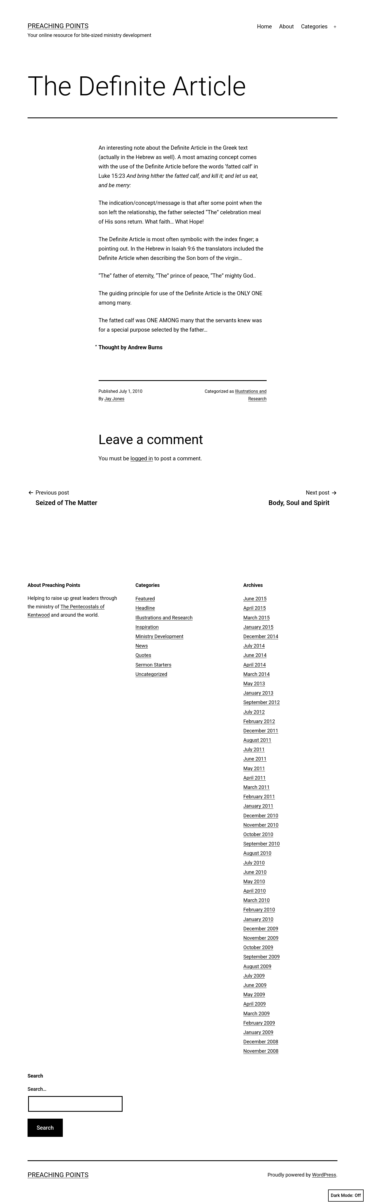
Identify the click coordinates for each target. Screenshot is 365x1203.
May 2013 (254, 683)
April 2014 (254, 665)
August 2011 (257, 740)
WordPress (324, 1175)
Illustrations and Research (164, 618)
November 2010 (261, 825)
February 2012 (259, 721)
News (142, 646)
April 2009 (254, 1004)
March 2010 (256, 900)
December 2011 (260, 731)
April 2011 (254, 778)
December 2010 (260, 815)
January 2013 (258, 693)
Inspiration (147, 627)
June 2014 (254, 655)
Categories (314, 26)
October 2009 (258, 947)
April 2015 (254, 608)
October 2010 (258, 834)
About (286, 26)
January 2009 (258, 1032)
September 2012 (261, 702)
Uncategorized (151, 674)
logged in (141, 458)
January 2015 (258, 627)
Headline (145, 608)
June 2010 (254, 872)
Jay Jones (114, 398)
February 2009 (259, 1023)
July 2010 (254, 863)
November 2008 (261, 1051)
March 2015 (256, 618)
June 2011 (254, 759)
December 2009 (260, 928)
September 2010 (261, 844)
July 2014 (254, 646)
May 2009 (254, 994)
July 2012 (254, 712)
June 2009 (254, 985)
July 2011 (254, 749)
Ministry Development (159, 636)
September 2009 (261, 957)
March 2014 (256, 674)
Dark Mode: (346, 1195)
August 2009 (257, 966)
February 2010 (259, 909)
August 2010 (257, 853)
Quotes (143, 655)
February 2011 (259, 796)
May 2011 (254, 768)
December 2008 (260, 1041)
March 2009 (256, 1013)
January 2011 (258, 806)
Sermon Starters (154, 665)
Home (264, 26)
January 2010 (258, 919)
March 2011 (256, 787)
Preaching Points (58, 26)
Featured (145, 599)
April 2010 (254, 891)
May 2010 (254, 881)
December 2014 (260, 636)
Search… (37, 1089)
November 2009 (261, 938)
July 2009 (254, 976)
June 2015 (254, 599)
